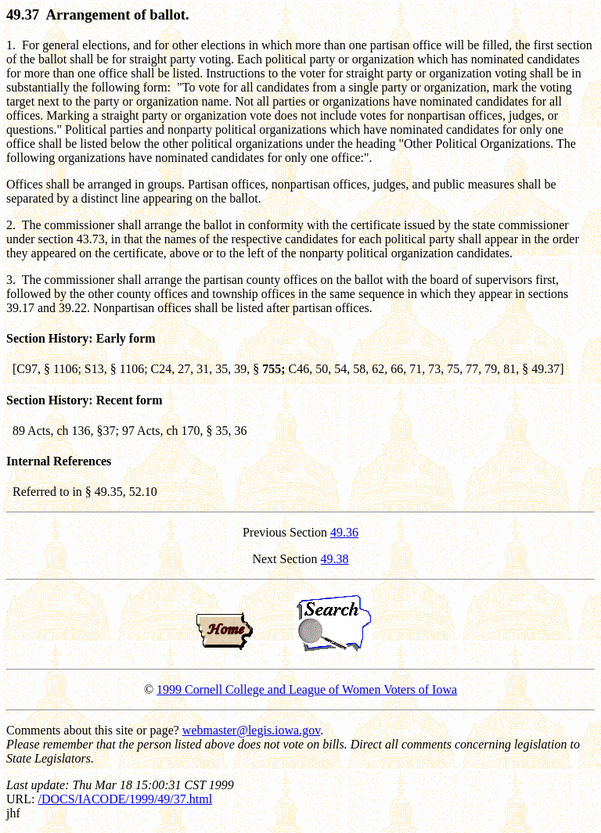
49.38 (335, 559)
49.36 (344, 532)
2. (11, 225)
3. (11, 279)
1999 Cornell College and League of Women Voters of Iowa (307, 689)
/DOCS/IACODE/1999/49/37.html (125, 799)
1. (11, 45)
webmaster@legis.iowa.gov (251, 730)
